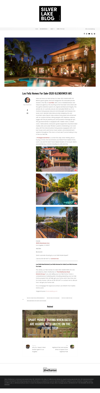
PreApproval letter (43, 138)
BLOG (37, 28)
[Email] (27, 113)
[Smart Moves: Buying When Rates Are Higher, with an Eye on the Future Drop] (50, 324)
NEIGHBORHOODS (43, 28)
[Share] (27, 110)
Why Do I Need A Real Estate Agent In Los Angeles (40, 348)
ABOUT (52, 28)
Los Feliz (24, 89)
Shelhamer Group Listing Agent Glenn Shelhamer (37, 300)
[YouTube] (89, 35)
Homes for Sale (60, 28)
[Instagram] (86, 35)
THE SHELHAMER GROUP (84, 383)
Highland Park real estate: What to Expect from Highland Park (59, 348)
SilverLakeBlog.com (51, 291)
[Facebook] (84, 35)
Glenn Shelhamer (27, 104)
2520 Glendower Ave (42, 243)
